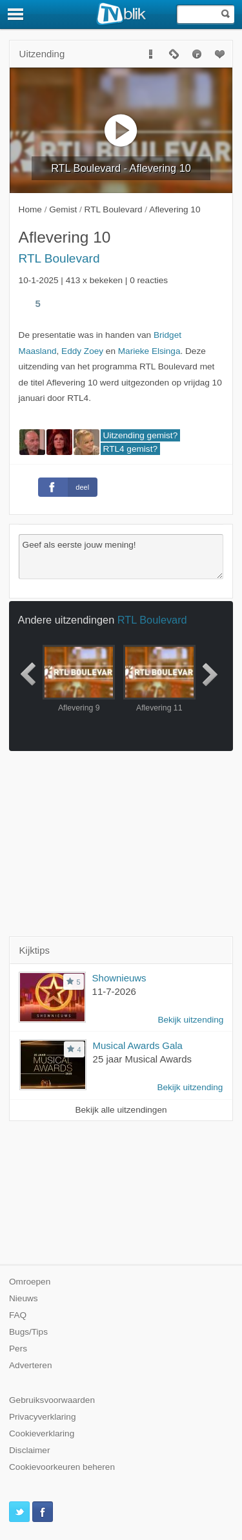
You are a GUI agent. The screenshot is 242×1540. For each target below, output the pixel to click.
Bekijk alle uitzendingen (120, 1110)
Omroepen (29, 1281)
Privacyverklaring (42, 1417)
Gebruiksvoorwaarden (52, 1400)
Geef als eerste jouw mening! (121, 556)
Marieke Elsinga (149, 351)
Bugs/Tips (28, 1332)
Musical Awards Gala (138, 1045)
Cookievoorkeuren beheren (62, 1467)
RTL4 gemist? (130, 449)
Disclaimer (29, 1450)
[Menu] (16, 14)
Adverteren (30, 1365)
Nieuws (23, 1298)
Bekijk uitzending (190, 1020)
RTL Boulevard (59, 258)
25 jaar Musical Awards (142, 1058)
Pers (18, 1348)
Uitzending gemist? (140, 435)
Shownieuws (119, 977)
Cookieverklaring (41, 1433)
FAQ (17, 1315)
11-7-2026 (114, 991)
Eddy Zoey (82, 351)
